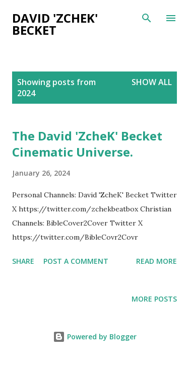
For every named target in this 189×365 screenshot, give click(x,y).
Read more (156, 261)
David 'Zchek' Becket (55, 24)
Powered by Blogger (95, 336)
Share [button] (23, 261)
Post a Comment (75, 261)
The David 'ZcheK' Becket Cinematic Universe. (87, 143)
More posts (154, 299)
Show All (152, 82)
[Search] (147, 18)
